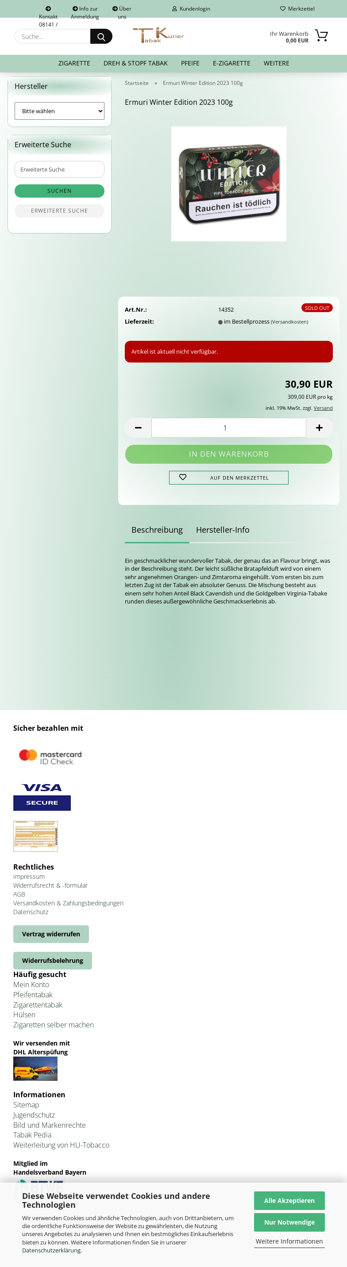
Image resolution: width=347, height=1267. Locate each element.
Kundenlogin (191, 8)
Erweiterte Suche (59, 216)
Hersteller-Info (223, 535)
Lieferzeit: (139, 327)
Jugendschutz (34, 1120)
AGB (19, 899)
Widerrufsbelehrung (52, 966)
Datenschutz (30, 917)
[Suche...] (101, 36)
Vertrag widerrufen (51, 939)
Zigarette (74, 63)
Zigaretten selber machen (53, 1030)
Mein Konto (31, 990)
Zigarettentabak (37, 1010)
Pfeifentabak (33, 1000)
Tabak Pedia (32, 1140)
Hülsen (24, 1020)
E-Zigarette (232, 63)
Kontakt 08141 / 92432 (48, 12)
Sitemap (26, 1110)
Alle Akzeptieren (289, 1200)
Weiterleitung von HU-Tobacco (61, 1151)
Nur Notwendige (289, 1222)
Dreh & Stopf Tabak (136, 63)
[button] (138, 433)
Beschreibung (157, 535)
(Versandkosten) (289, 327)
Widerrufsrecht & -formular (50, 890)
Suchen (59, 196)
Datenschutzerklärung (51, 1250)
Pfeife (190, 63)
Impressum (29, 882)
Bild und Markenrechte (49, 1130)
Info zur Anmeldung (85, 11)
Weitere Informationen (289, 1241)
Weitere (276, 63)
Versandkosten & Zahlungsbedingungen (68, 908)
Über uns (121, 11)
